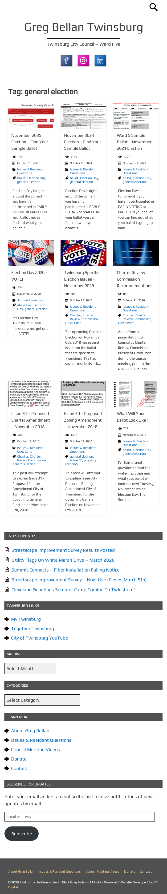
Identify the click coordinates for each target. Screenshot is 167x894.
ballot (22, 177)
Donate (20, 757)
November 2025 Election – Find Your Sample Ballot (30, 141)
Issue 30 (76, 458)
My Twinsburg (27, 617)
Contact (20, 766)
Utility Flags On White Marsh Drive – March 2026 (64, 558)
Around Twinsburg (31, 299)
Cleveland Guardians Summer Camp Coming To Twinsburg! (74, 587)
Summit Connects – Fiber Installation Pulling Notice (67, 568)
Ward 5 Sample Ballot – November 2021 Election (133, 141)
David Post (73, 322)
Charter (75, 314)
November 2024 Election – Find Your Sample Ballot (82, 141)
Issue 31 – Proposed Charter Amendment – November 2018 (31, 419)
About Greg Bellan (31, 729)
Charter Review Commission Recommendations (134, 278)
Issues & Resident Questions (31, 170)
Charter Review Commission (84, 316)
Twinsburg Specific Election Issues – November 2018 (81, 278)
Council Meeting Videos (36, 747)
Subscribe (23, 832)
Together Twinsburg (33, 626)
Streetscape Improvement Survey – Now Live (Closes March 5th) (80, 577)
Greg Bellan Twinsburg (83, 26)
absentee (25, 304)
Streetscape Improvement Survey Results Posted (64, 548)
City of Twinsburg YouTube (40, 636)
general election (29, 181)
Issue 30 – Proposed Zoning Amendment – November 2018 (83, 419)
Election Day (37, 177)
